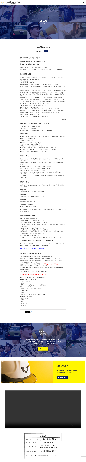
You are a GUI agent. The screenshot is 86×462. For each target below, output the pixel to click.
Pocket (33, 312)
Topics (46, 51)
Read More (43, 349)
